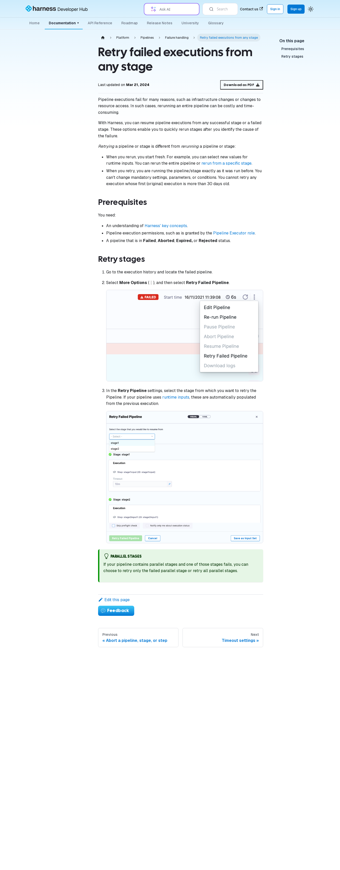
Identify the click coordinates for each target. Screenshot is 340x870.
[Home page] (103, 37)
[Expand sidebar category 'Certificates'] (77, 649)
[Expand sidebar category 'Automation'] (77, 685)
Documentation (64, 23)
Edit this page (114, 599)
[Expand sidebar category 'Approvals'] (77, 673)
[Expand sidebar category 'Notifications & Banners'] (77, 600)
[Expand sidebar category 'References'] (77, 746)
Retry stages (292, 56)
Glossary (216, 23)
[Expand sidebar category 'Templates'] (77, 661)
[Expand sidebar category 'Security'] (77, 637)
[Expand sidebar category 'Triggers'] (77, 612)
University (190, 23)
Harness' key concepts (166, 225)
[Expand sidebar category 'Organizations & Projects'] (77, 133)
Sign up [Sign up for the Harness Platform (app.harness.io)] (296, 9)
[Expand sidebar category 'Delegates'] (77, 157)
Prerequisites (292, 49)
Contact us (251, 9)
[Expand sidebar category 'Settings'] (77, 734)
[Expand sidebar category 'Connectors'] (77, 181)
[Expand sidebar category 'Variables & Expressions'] (77, 588)
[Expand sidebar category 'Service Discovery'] (77, 758)
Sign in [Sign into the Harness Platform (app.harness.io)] (275, 9)
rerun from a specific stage (226, 163)
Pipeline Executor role (234, 233)
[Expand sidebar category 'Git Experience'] (77, 697)
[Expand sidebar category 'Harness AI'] (77, 838)
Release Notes (159, 23)
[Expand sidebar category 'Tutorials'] (77, 863)
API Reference (100, 23)
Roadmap (129, 23)
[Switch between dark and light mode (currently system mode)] (311, 9)
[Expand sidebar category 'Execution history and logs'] (77, 448)
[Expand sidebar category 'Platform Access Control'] (77, 145)
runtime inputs (175, 397)
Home (34, 23)
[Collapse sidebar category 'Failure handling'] (77, 262)
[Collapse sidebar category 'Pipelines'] (77, 206)
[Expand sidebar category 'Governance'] (77, 194)
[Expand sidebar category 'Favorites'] (77, 709)
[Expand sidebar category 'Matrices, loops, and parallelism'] (77, 397)
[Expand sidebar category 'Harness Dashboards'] (77, 722)
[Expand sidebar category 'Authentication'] (77, 121)
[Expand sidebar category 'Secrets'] (77, 169)
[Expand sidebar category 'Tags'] (77, 624)
